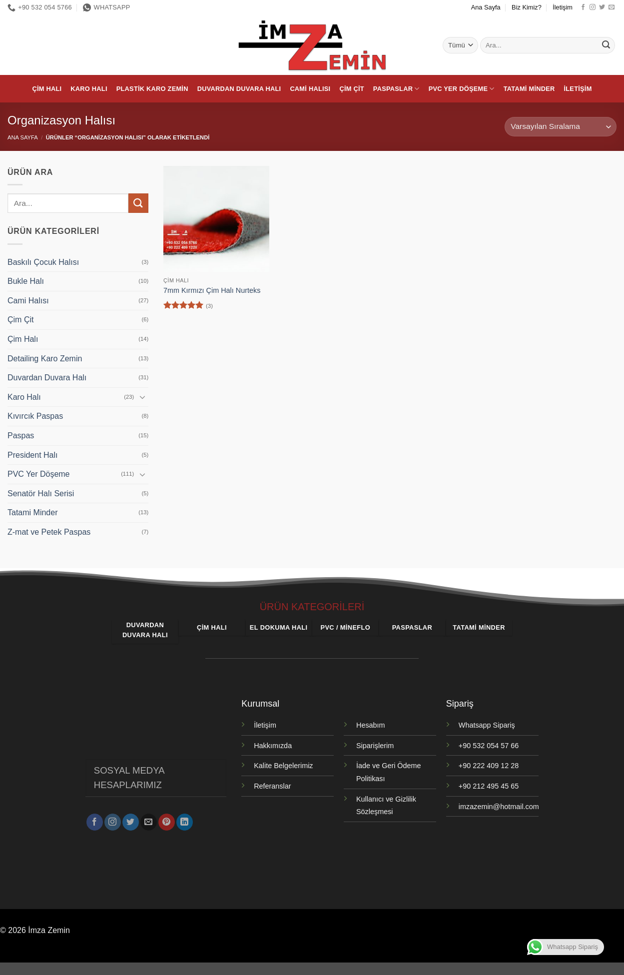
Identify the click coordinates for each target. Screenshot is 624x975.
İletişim (563, 7)
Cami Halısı (310, 88)
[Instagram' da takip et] (593, 7)
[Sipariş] (561, 126)
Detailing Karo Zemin (44, 358)
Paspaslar (396, 88)
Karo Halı (88, 88)
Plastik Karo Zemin (152, 88)
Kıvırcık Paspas (35, 416)
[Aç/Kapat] (142, 397)
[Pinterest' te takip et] (166, 818)
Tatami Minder (529, 88)
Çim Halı (46, 88)
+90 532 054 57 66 (489, 746)
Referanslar (272, 786)
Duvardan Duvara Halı (239, 88)
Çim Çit (351, 88)
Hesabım (370, 725)
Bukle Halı (25, 281)
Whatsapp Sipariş (487, 725)
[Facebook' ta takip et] (583, 7)
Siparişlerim (375, 746)
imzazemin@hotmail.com (499, 807)
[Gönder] (606, 45)
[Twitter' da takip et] (602, 7)
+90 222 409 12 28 (489, 766)
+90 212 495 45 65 (489, 786)
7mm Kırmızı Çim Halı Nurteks (211, 290)
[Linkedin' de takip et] (184, 818)
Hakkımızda (273, 746)
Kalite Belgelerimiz (283, 766)
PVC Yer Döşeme (462, 88)
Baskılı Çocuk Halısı (43, 262)
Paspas (20, 435)
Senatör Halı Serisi (40, 493)
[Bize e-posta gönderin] (612, 7)
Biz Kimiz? (527, 7)
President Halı (32, 455)
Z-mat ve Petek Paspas (48, 532)
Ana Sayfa (486, 7)
